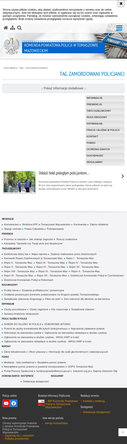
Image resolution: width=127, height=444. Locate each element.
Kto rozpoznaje (59, 309)
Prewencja (7, 233)
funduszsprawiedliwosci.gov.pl (53, 371)
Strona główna (10, 68)
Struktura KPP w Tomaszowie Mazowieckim (46, 224)
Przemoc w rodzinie (15, 239)
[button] (119, 28)
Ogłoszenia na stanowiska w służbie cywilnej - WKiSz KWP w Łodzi (41, 337)
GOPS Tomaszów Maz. (81, 366)
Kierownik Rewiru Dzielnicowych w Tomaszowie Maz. (33, 258)
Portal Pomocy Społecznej (18, 371)
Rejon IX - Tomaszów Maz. (53, 271)
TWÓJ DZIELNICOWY (11, 248)
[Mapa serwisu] (12, 27)
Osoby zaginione (39, 309)
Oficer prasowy (37, 351)
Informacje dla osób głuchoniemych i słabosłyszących (78, 351)
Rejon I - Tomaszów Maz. (80, 258)
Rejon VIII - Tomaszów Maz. (19, 271)
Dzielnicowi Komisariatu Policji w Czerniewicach (97, 275)
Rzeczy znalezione (66, 239)
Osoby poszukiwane (15, 309)
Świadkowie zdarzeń (82, 309)
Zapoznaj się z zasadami (19, 435)
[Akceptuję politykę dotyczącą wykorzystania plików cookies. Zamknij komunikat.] (121, 3)
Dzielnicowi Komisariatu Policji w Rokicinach (28, 280)
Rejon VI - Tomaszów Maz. (51, 267)
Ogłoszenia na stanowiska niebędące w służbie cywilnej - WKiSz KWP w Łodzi (47, 341)
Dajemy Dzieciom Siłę (105, 371)
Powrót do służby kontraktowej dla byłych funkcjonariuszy (36, 328)
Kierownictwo (11, 224)
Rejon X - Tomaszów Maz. (85, 271)
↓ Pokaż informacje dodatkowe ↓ (63, 88)
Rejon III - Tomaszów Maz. (51, 262)
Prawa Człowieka (34, 229)
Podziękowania (55, 229)
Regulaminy (57, 375)
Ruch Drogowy (10, 284)
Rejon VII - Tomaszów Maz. (84, 267)
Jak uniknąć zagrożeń (41, 239)
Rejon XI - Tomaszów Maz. (19, 275)
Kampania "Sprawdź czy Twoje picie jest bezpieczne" (33, 243)
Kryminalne (8, 303)
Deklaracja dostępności (36, 381)
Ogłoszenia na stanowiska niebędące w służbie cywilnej (75, 332)
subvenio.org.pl (81, 371)
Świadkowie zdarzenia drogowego (23, 299)
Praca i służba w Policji (14, 318)
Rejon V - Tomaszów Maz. (18, 267)
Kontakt (6, 346)
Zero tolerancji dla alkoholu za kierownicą (87, 299)
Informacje (8, 218)
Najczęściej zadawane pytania (87, 328)
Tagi (21, 68)
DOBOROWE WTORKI (57, 324)
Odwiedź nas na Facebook (13, 403)
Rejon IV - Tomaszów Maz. (83, 262)
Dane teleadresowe (15, 351)
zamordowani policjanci (37, 68)
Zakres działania (99, 224)
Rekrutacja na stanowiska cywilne (23, 332)
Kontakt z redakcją (94, 401)
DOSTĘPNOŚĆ (27, 375)
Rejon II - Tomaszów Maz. (18, 262)
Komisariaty (80, 224)
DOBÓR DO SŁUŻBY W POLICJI (22, 324)
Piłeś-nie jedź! (53, 299)
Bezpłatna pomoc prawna (52, 362)
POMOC (5, 356)
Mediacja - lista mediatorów (19, 362)
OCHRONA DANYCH (10, 375)
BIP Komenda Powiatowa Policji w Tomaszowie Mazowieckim (61, 404)
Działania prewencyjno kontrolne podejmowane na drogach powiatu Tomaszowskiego (51, 294)
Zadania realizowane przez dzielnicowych (73, 254)
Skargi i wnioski (12, 229)
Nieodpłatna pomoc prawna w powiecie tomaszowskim (34, 366)
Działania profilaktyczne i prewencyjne (43, 290)
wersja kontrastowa (56, 423)
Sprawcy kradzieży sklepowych (21, 313)
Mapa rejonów (39, 254)
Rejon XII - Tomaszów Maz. (52, 275)
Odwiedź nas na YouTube (6, 403)
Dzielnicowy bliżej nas (16, 254)
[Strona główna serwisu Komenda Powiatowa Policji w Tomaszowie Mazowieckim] (6, 27)
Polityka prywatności (17, 438)
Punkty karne (11, 290)
